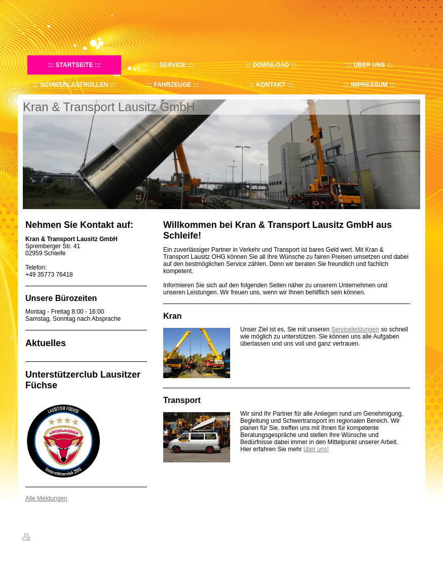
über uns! (316, 449)
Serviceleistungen (355, 329)
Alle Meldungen (46, 498)
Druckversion (45, 538)
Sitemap (80, 538)
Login (413, 537)
